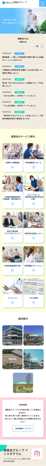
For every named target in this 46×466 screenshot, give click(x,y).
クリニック (12, 298)
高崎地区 (23, 382)
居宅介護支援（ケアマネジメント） (12, 232)
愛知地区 (12, 359)
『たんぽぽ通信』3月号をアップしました (19, 105)
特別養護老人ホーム (34, 162)
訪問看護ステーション (34, 265)
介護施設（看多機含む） (12, 199)
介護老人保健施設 (12, 162)
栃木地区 (33, 359)
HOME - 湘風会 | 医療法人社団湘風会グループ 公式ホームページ (14, 2)
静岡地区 (33, 335)
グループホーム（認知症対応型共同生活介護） (33, 196)
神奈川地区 (12, 335)
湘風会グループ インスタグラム (16, 452)
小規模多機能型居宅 (12, 197)
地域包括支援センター (34, 233)
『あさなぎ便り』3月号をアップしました (19, 95)
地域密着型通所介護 (12, 265)
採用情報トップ (21, 428)
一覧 (36, 46)
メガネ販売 (33, 298)
